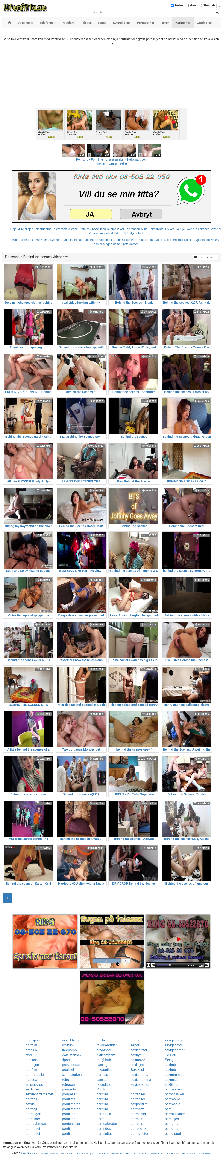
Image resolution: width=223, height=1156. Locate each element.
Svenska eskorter (197, 229)
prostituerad (71, 1065)
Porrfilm (102, 1089)
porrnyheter (139, 1133)
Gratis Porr (129, 240)
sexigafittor (139, 1050)
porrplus (137, 1119)
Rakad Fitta (145, 240)
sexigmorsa (139, 1074)
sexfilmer (172, 1084)
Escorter (90, 240)
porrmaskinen (175, 1114)
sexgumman (174, 1074)
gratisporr (33, 1040)
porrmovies (173, 1089)
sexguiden (173, 1079)
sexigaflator (173, 1045)
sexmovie (138, 1060)
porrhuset (33, 1128)
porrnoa (137, 1089)
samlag (102, 1065)
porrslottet (104, 1133)
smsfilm (68, 1045)
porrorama (139, 1128)
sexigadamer (175, 1050)
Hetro (179, 5)
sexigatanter (140, 1084)
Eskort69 (34, 240)
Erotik (117, 240)
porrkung (171, 1123)
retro (65, 1079)
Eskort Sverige (175, 229)
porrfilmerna (71, 1104)
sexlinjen (137, 1065)
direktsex (32, 1060)
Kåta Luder (19, 240)
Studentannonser (72, 240)
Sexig (169, 1060)
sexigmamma (141, 1079)
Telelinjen (27, 229)
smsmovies (34, 1084)
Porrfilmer (177, 240)
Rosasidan (96, 233)
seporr (135, 1045)
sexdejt (31, 1104)
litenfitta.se (28, 1153)
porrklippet (173, 1133)
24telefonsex (72, 1055)
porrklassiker (174, 1094)
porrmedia (172, 1104)
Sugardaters (201, 240)
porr (168, 1109)
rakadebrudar (106, 1045)
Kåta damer (130, 244)
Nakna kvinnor (50, 240)
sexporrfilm (139, 1104)
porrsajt (31, 1109)
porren (101, 1119)
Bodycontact (134, 233)
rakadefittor (105, 1070)
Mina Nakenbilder (152, 229)
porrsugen (33, 1114)
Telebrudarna (43, 229)
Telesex (72, 229)
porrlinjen (172, 1119)
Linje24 (15, 229)
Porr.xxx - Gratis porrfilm (111, 163)
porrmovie (172, 1099)
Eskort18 (120, 233)
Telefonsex (59, 229)
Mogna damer (112, 244)
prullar (101, 1040)
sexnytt (136, 1055)
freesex (31, 1079)
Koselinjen (99, 229)
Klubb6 (108, 233)
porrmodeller (35, 1074)
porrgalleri (69, 1094)
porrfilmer (69, 1114)
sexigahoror (174, 1040)
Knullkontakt (104, 240)
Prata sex (85, 229)
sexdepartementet (39, 1094)
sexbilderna (71, 1040)
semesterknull (72, 1074)
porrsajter (138, 1094)
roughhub (103, 1060)
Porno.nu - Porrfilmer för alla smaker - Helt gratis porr (111, 159)
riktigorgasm (105, 1055)
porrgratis (69, 1089)
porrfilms (68, 1099)
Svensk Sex (162, 240)
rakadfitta (103, 1084)
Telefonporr (132, 229)
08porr (136, 1040)
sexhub (170, 1065)
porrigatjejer (71, 1123)
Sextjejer (215, 229)
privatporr (103, 1050)
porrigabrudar (36, 1123)
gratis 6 (31, 1050)
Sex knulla (139, 1070)
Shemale (209, 5)
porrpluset (138, 1114)
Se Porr (170, 1055)
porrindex (103, 1128)
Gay (193, 5)
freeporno (69, 1050)
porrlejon (32, 1065)
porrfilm (31, 1045)
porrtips (102, 1074)
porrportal (138, 1109)
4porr (66, 1060)
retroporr (68, 1084)
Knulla (188, 240)
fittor (29, 1055)
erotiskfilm (69, 1070)
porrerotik (103, 1114)
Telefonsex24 (115, 229)
